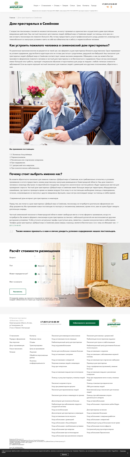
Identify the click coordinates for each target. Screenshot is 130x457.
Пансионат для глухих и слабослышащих (101, 342)
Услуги (36, 6)
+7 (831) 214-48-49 (109, 4)
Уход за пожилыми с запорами (62, 354)
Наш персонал (14, 342)
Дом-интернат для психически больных (65, 401)
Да (39, 274)
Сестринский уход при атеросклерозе (100, 429)
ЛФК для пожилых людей (95, 386)
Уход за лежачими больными (97, 413)
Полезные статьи (35, 339)
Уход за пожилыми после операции (64, 339)
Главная (12, 18)
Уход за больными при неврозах (63, 429)
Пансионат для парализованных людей (65, 390)
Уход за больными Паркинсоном (98, 432)
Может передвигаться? (18, 274)
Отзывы (58, 6)
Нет (46, 274)
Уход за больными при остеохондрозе (65, 432)
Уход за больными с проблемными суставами (67, 426)
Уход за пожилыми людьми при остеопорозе (67, 372)
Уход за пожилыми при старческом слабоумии (103, 360)
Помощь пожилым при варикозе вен (100, 383)
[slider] (54, 258)
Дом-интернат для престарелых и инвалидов (67, 413)
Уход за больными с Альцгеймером (64, 423)
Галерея (67, 6)
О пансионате (47, 6)
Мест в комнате (15, 282)
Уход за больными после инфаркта (99, 426)
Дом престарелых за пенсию (97, 410)
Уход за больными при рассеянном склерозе (67, 436)
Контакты (86, 6)
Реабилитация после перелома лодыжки (101, 339)
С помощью (56, 274)
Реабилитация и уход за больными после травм (103, 423)
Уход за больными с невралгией (98, 419)
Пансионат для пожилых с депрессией (100, 336)
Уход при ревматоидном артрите (63, 386)
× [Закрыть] (127, 453)
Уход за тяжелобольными (95, 401)
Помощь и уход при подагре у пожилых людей (68, 377)
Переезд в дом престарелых (97, 363)
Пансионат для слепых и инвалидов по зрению (68, 395)
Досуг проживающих (16, 345)
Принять (64, 454)
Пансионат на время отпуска (61, 383)
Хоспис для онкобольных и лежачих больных (67, 351)
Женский (41, 266)
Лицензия (33, 352)
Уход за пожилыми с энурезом (97, 351)
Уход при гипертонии (59, 366)
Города (93, 6)
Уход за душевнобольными (61, 345)
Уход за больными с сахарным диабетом (101, 416)
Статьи (73, 6)
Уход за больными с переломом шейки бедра (103, 404)
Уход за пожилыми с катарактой (63, 360)
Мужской (52, 266)
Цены (79, 6)
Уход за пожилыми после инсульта (64, 416)
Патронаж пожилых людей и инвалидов (65, 363)
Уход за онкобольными (60, 410)
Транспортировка (36, 345)
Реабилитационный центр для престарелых (67, 342)
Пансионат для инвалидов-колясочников (66, 336)
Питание (12, 352)
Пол (11, 266)
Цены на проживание (37, 349)
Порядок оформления (17, 339)
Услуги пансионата (15, 349)
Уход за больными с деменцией (63, 419)
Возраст (12, 258)
